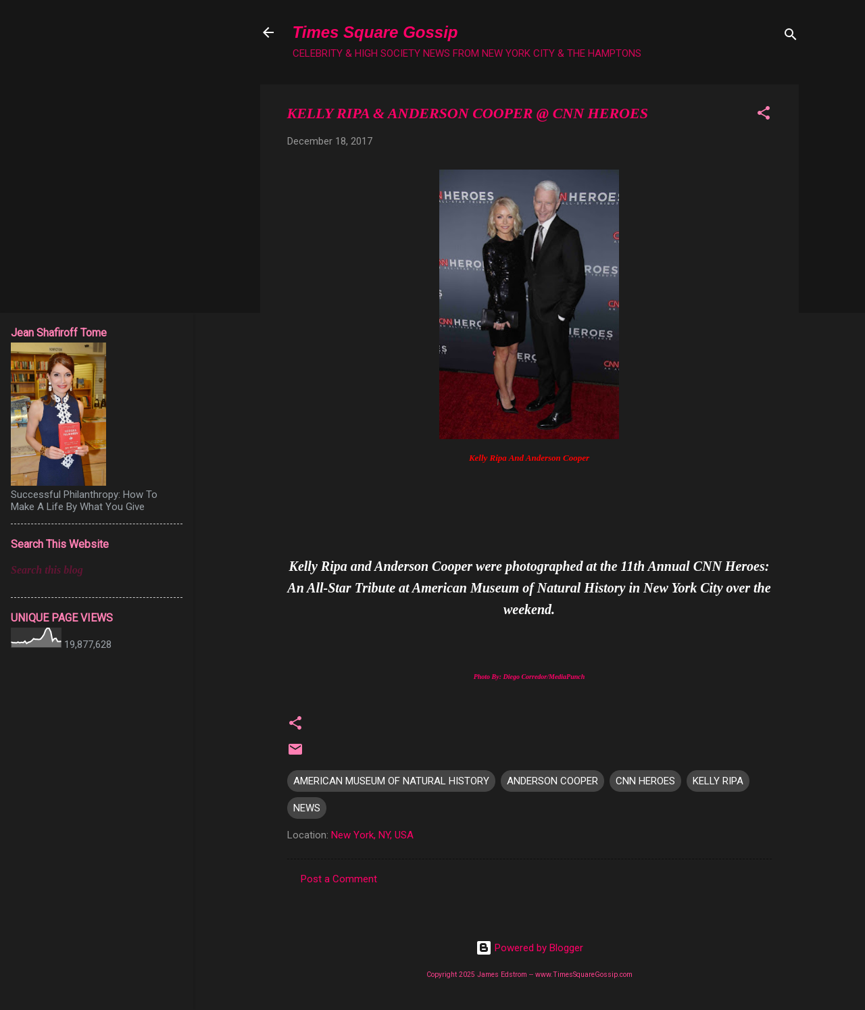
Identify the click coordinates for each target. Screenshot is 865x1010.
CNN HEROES (645, 781)
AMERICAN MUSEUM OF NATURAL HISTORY (391, 781)
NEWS (306, 808)
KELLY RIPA (718, 781)
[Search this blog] (96, 570)
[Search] (791, 36)
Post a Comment (339, 879)
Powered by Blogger (529, 948)
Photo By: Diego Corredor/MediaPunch (529, 676)
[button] (764, 115)
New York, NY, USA (372, 835)
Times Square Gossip (375, 32)
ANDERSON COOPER (552, 781)
